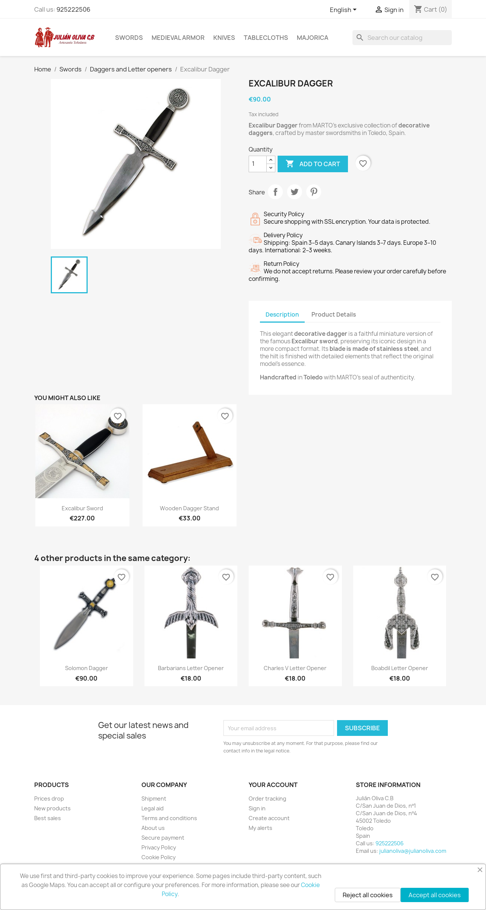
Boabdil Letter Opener (399, 668)
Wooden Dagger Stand (189, 508)
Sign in (257, 808)
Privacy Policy (158, 847)
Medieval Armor (178, 37)
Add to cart (313, 164)
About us (153, 827)
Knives (224, 37)
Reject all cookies (368, 895)
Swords (129, 37)
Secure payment (162, 837)
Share (275, 191)
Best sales (47, 818)
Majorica (312, 37)
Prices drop (49, 798)
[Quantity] (258, 164)
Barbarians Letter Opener (191, 668)
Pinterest (313, 191)
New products (52, 808)
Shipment (153, 798)
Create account (269, 818)
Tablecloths (266, 37)
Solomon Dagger (86, 668)
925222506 (73, 9)
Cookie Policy (158, 857)
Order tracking (267, 798)
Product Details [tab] (333, 314)
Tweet (294, 191)
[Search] (402, 37)
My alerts (260, 827)
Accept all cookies (435, 895)
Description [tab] (282, 314)
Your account (273, 785)
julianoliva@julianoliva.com (412, 850)
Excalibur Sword (82, 508)
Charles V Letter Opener (295, 668)
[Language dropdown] (344, 10)
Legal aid (152, 808)
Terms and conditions (169, 818)
